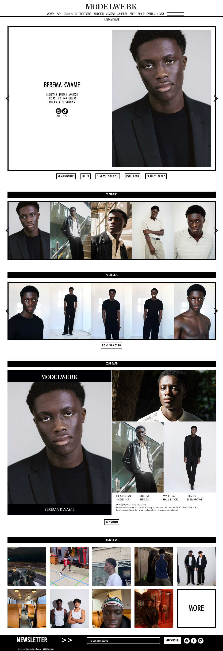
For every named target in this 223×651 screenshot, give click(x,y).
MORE (196, 608)
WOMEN (50, 14)
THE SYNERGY (85, 14)
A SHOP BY (122, 14)
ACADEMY (110, 14)
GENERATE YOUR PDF (108, 176)
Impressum (50, 649)
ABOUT (141, 14)
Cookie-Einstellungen (34, 649)
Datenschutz (22, 649)
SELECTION (99, 14)
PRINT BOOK (132, 176)
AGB (44, 649)
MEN (59, 14)
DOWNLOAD (111, 522)
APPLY (132, 14)
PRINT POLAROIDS (156, 176)
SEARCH (160, 14)
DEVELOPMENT (70, 14)
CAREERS (151, 14)
